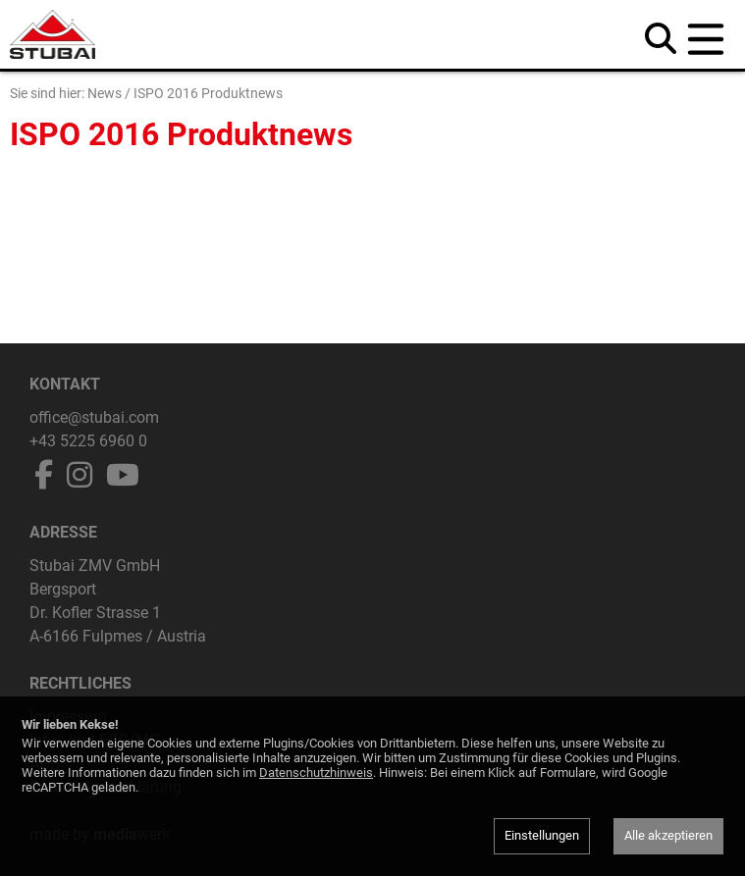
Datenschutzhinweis (316, 772)
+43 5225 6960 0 (88, 441)
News (104, 93)
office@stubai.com (94, 417)
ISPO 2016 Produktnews (208, 93)
